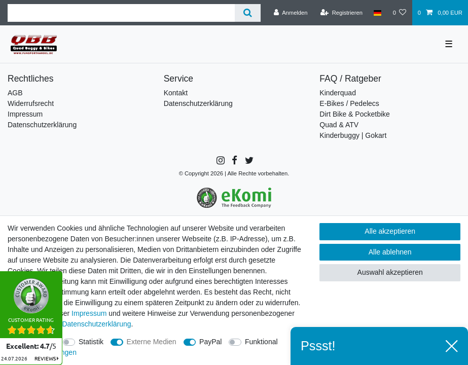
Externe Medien (151, 342)
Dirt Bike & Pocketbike (354, 114)
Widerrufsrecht (31, 103)
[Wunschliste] (399, 12)
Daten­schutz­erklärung (96, 324)
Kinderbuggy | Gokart (352, 135)
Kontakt (176, 93)
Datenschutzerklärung (42, 125)
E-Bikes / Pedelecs (349, 103)
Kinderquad (337, 93)
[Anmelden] (290, 12)
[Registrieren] (341, 12)
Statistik (91, 342)
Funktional (261, 342)
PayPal (210, 342)
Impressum (25, 114)
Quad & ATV (338, 125)
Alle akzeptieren (390, 231)
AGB (15, 93)
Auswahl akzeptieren (390, 272)
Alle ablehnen (390, 252)
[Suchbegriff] (121, 13)
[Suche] (248, 13)
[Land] (377, 12)
